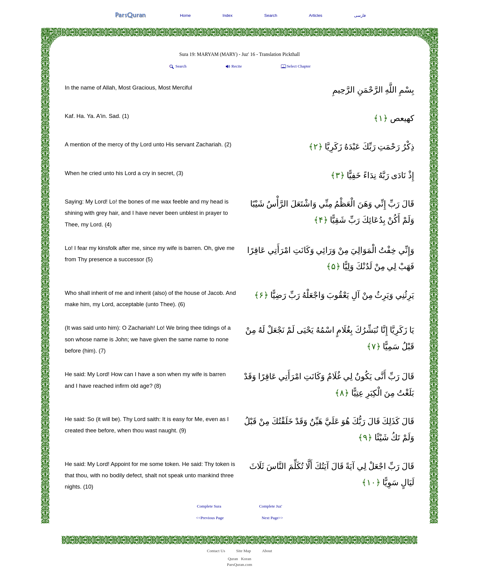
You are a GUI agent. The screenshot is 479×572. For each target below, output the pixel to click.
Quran (233, 558)
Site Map (243, 550)
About (267, 550)
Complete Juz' (270, 506)
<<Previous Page (210, 517)
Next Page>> (272, 517)
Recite (233, 67)
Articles (315, 15)
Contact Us (216, 550)
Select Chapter (295, 67)
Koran (246, 558)
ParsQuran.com (239, 564)
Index (228, 15)
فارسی (360, 15)
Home (185, 15)
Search (270, 15)
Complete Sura (209, 506)
